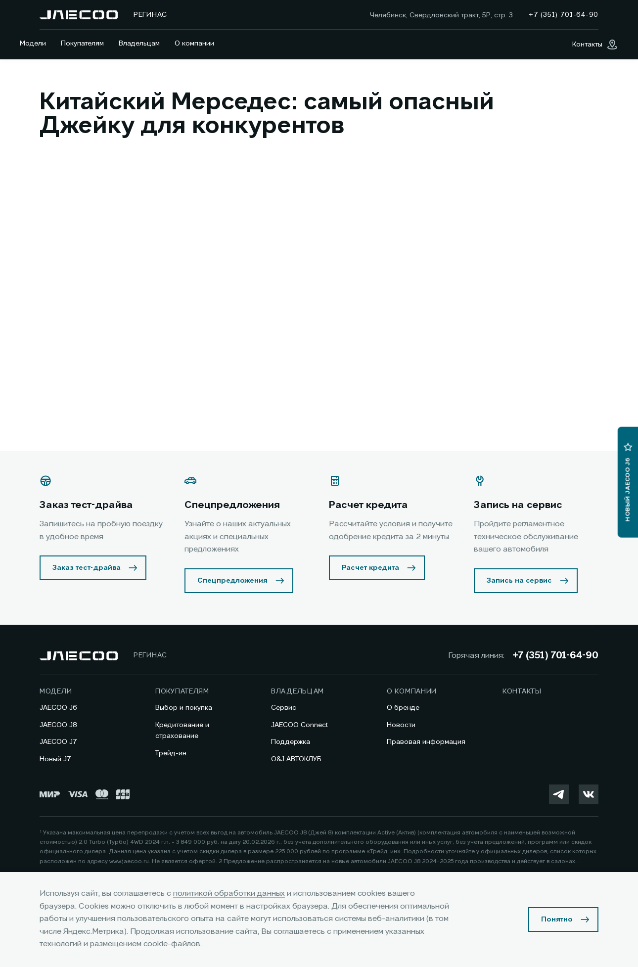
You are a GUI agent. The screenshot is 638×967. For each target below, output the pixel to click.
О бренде (403, 707)
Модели (33, 43)
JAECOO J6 (58, 707)
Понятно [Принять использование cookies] (557, 919)
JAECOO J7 (58, 741)
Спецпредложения (232, 580)
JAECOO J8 (58, 725)
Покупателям (82, 43)
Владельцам (139, 43)
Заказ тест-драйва (86, 567)
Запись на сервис (519, 580)
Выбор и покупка (183, 707)
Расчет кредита (370, 567)
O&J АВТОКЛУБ (296, 759)
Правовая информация (426, 741)
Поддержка (290, 741)
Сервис (283, 707)
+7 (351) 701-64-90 (555, 656)
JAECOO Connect (299, 725)
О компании (194, 43)
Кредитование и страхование (182, 730)
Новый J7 (55, 759)
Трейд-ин (170, 753)
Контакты (522, 691)
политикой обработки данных (229, 894)
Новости (401, 725)
